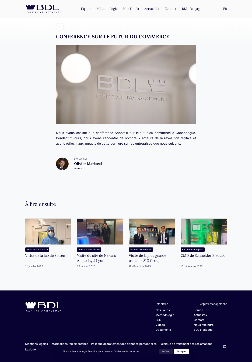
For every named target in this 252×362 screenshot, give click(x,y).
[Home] (44, 311)
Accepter (182, 351)
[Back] (60, 27)
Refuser (166, 351)
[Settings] (225, 8)
